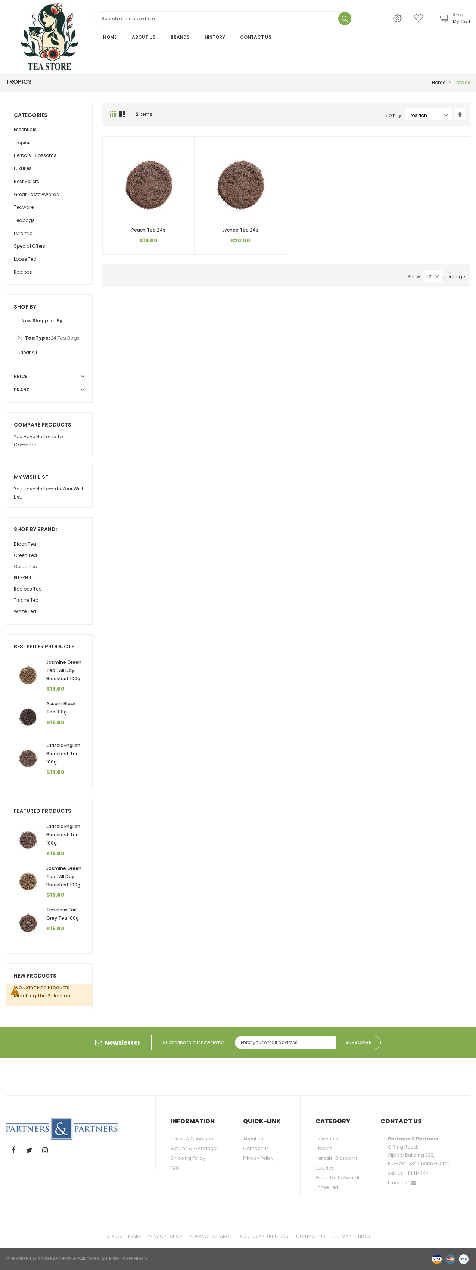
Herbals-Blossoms (336, 1158)
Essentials (326, 1139)
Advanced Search (211, 1236)
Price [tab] (21, 376)
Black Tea (25, 544)
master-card (450, 1259)
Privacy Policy (258, 1158)
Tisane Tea (26, 600)
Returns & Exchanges (195, 1148)
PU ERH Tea (26, 577)
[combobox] (223, 18)
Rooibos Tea (28, 589)
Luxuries (324, 1168)
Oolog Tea (25, 566)
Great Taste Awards (338, 1177)
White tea (25, 611)
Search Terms (123, 1236)
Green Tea (25, 555)
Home (110, 37)
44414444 (418, 1173)
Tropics (323, 1148)
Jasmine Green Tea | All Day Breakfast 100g (63, 670)
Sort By (393, 115)
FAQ (175, 1168)
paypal (463, 1259)
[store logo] (49, 36)
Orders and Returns (264, 1236)
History (215, 37)
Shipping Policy (188, 1158)
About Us (144, 37)
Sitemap (342, 1236)
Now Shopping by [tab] (41, 321)
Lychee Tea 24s (240, 230)
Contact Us (255, 37)
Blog (364, 1236)
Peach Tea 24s (148, 230)
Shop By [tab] (25, 306)
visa (437, 1259)
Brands (180, 37)
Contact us (256, 1148)
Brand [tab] (22, 390)
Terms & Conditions (193, 1139)
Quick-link (262, 1121)
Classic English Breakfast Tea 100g (63, 753)
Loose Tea (326, 1187)
